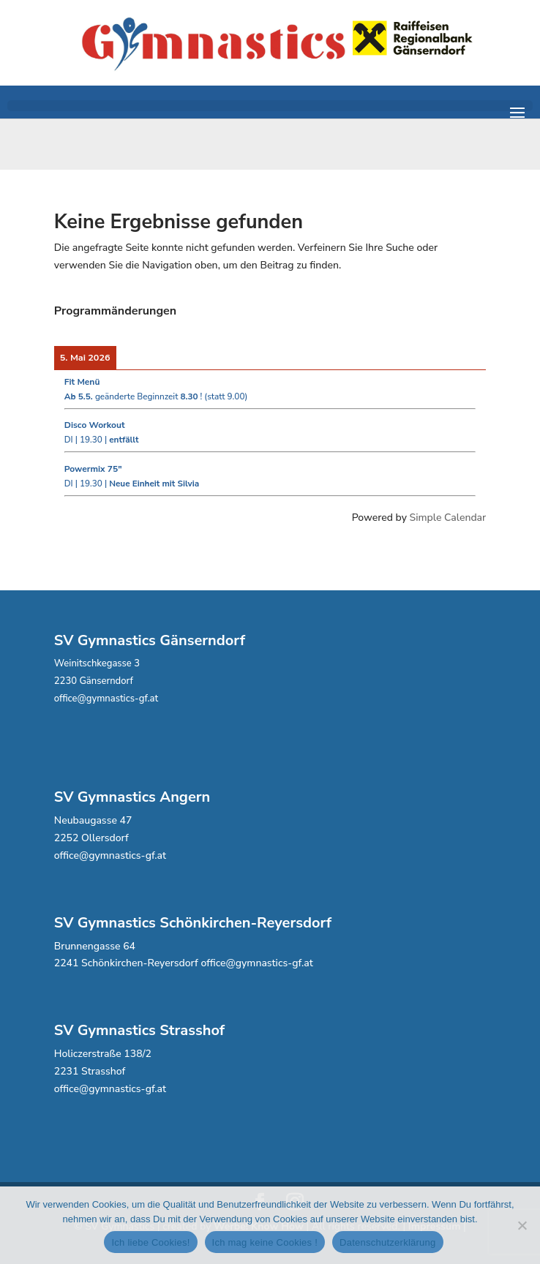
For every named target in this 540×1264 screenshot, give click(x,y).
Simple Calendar (448, 517)
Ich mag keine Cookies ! (265, 1242)
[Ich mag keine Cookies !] (521, 1225)
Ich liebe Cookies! (150, 1242)
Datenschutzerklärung (387, 1242)
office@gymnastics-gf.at (106, 698)
